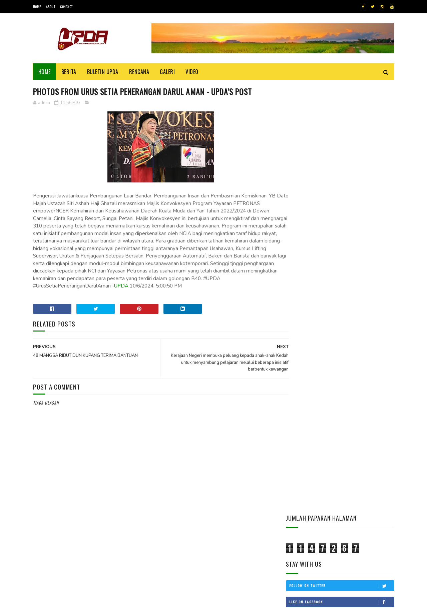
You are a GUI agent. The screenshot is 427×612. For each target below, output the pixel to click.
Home (37, 6)
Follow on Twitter (341, 157)
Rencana (139, 72)
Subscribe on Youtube (341, 189)
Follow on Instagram (341, 206)
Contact (66, 6)
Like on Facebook (341, 173)
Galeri (167, 72)
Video (191, 72)
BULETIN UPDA (102, 72)
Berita (68, 72)
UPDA (40, 293)
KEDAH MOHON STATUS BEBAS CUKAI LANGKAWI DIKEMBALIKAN (359, 401)
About (50, 6)
